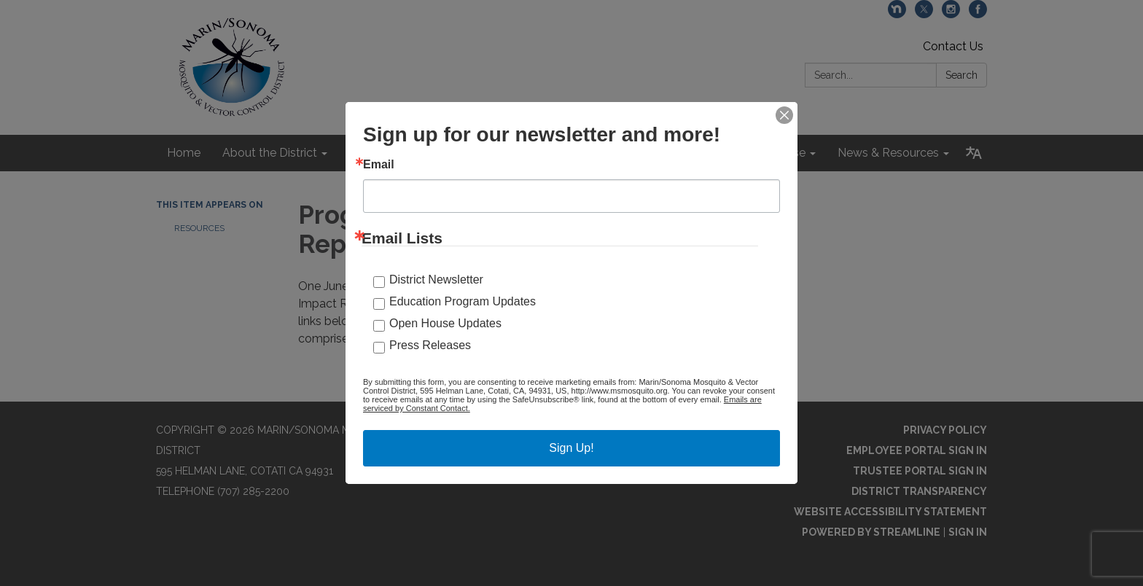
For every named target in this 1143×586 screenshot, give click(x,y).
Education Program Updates (462, 301)
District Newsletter (436, 279)
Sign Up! (571, 448)
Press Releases (430, 345)
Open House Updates (445, 323)
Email (378, 165)
